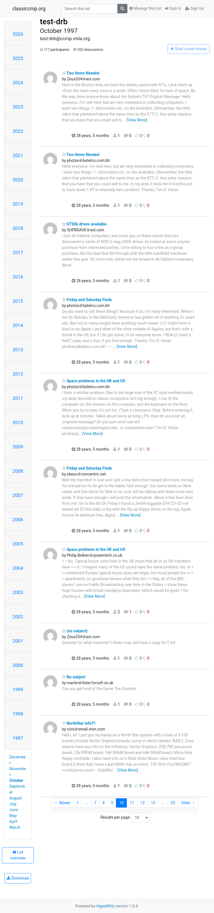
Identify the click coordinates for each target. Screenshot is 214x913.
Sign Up (194, 8)
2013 (18, 349)
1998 (18, 714)
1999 (18, 689)
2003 (18, 592)
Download (18, 878)
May (13, 815)
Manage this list (145, 8)
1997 (18, 738)
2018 (18, 228)
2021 (18, 155)
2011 (18, 398)
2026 (18, 34)
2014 (18, 325)
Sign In (173, 8)
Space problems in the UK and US (93, 381)
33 (173, 803)
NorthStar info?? (79, 723)
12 (142, 803)
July (12, 804)
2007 (18, 495)
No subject (73, 677)
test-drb (54, 21)
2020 (18, 179)
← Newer (62, 803)
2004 (18, 568)
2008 (18, 471)
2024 (18, 82)
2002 (18, 616)
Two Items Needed (80, 73)
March (15, 827)
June (13, 810)
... (86, 803)
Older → (188, 803)
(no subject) (75, 631)
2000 (18, 665)
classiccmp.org (29, 8)
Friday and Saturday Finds (87, 299)
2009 (18, 447)
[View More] (137, 120)
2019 (18, 204)
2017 (18, 252)
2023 (18, 107)
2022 (18, 131)
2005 (18, 544)
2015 (18, 301)
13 (153, 803)
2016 (18, 277)
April (13, 821)
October (16, 780)
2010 (18, 422)
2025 (18, 58)
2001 (18, 641)
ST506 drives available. (85, 224)
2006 (18, 519)
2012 (18, 374)
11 (132, 803)
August (15, 798)
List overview (17, 855)
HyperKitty (105, 906)
